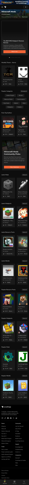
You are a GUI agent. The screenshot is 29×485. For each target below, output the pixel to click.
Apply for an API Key (6, 456)
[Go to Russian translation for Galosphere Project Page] (8, 245)
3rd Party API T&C (5, 459)
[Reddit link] (16, 418)
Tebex (16, 462)
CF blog (17, 431)
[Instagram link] (2, 418)
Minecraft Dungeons (6, 441)
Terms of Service (4, 470)
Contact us (17, 451)
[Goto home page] (5, 7)
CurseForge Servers (19, 441)
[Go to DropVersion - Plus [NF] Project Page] (8, 216)
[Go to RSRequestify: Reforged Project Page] (8, 188)
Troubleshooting (19, 449)
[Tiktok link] (5, 418)
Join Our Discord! (19, 426)
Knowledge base (19, 447)
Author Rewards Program (7, 454)
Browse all (24, 91)
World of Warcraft (5, 431)
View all (25, 175)
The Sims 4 (3, 433)
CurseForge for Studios (20, 460)
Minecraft (3, 428)
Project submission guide (7, 451)
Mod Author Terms (5, 477)
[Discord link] (11, 418)
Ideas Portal (18, 428)
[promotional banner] (14, 2)
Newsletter (17, 433)
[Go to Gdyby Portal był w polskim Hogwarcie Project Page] (8, 274)
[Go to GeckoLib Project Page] (8, 360)
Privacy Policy (4, 473)
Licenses (3, 475)
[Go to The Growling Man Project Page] (8, 75)
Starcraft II (3, 436)
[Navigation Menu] (2, 7)
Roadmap (17, 436)
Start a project (4, 449)
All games (3, 426)
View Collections (14, 167)
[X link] (13, 418)
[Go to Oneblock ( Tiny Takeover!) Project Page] (8, 389)
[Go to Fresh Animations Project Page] (8, 303)
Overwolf (17, 458)
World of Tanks (4, 443)
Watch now (14, 51)
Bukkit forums (18, 438)
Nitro (16, 465)
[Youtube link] (8, 418)
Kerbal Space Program (6, 438)
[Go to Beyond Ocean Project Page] (8, 126)
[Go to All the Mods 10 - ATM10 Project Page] (8, 331)
